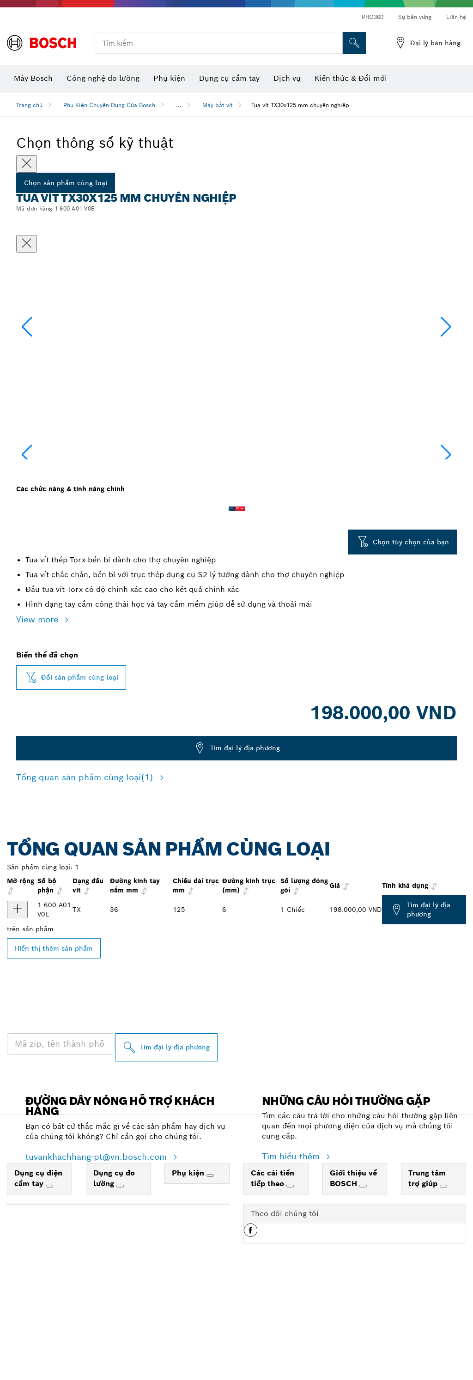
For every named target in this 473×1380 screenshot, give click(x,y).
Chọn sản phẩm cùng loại (65, 183)
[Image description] (45, 521)
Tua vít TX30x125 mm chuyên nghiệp (300, 105)
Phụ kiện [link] (189, 1265)
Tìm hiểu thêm (292, 1248)
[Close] (26, 164)
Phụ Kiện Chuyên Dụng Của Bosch (109, 105)
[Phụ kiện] (210, 1267)
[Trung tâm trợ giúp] (443, 1278)
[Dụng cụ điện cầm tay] (49, 1278)
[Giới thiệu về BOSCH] (363, 1278)
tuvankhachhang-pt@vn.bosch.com (97, 1249)
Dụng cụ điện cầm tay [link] (38, 1270)
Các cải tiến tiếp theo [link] (272, 1270)
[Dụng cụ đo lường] (120, 1278)
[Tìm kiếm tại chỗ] (354, 43)
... (179, 105)
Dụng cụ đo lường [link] (114, 1270)
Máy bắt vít (217, 105)
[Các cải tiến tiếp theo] (290, 1278)
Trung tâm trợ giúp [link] (427, 1270)
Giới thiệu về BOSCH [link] (353, 1270)
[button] (446, 372)
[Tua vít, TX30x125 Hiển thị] (17, 1002)
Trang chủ (29, 105)
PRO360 (372, 16)
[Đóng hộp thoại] (26, 244)
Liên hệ (456, 16)
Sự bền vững (414, 16)
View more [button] (38, 711)
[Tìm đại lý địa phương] (166, 1140)
